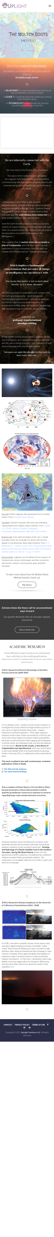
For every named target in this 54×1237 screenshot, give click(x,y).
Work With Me (27, 629)
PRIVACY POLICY (22, 1025)
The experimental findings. (15, 772)
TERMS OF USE (38, 1025)
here (12, 967)
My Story (27, 584)
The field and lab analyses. (15, 769)
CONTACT (8, 1025)
